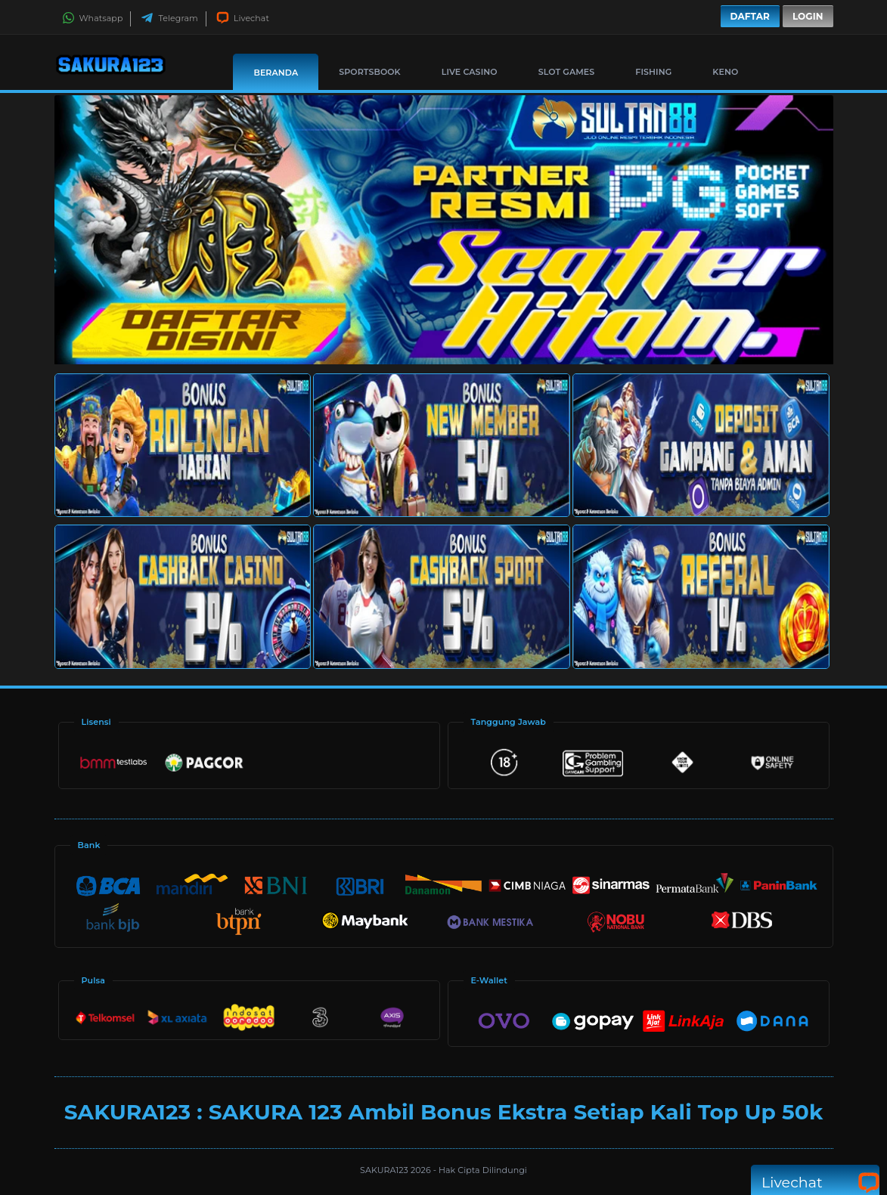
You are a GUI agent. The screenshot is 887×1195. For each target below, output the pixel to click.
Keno (725, 72)
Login (807, 16)
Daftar (750, 16)
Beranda (275, 72)
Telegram (169, 18)
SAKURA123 (385, 1170)
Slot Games (566, 72)
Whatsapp (92, 18)
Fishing (653, 72)
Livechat (242, 18)
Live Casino (470, 72)
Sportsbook (369, 72)
